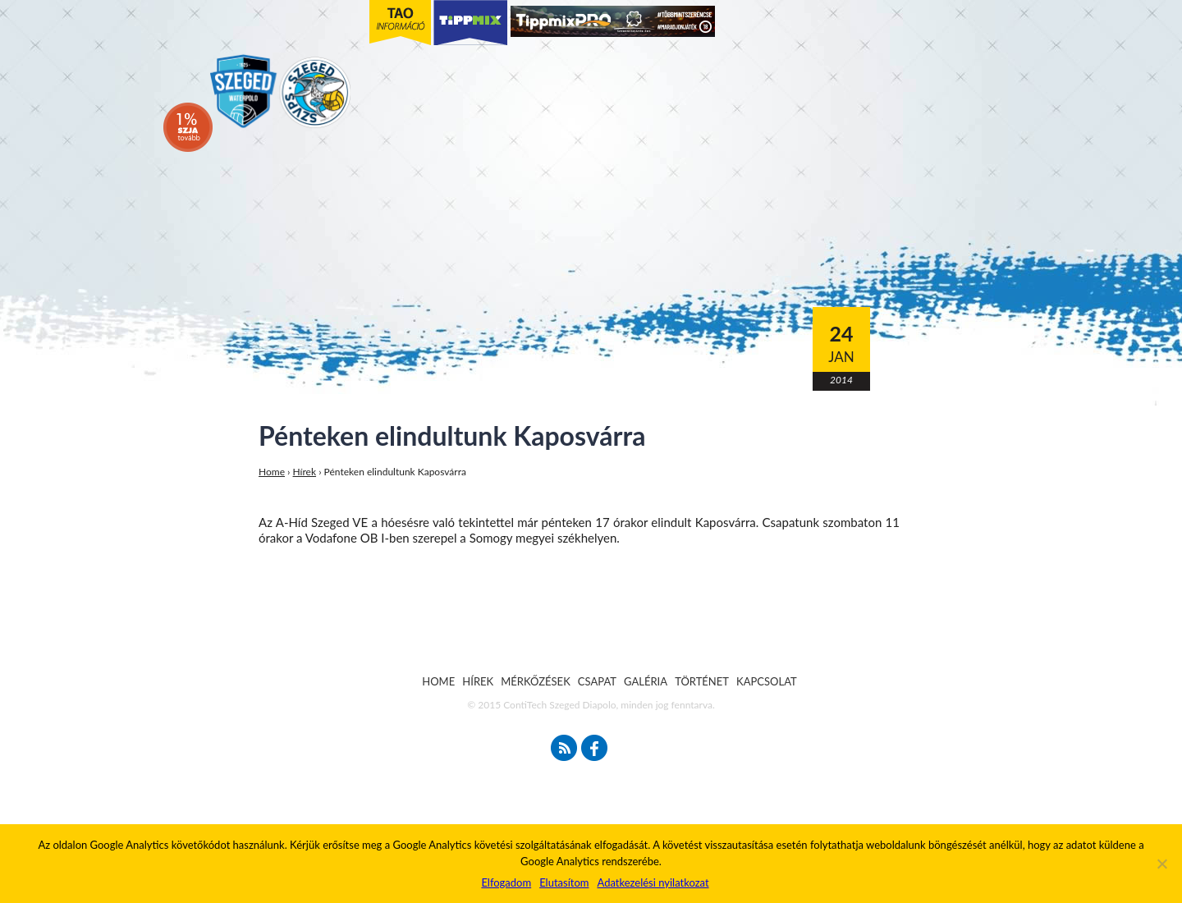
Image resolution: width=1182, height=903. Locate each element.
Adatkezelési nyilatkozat (652, 882)
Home (272, 471)
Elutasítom (564, 882)
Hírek (305, 471)
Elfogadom (506, 882)
